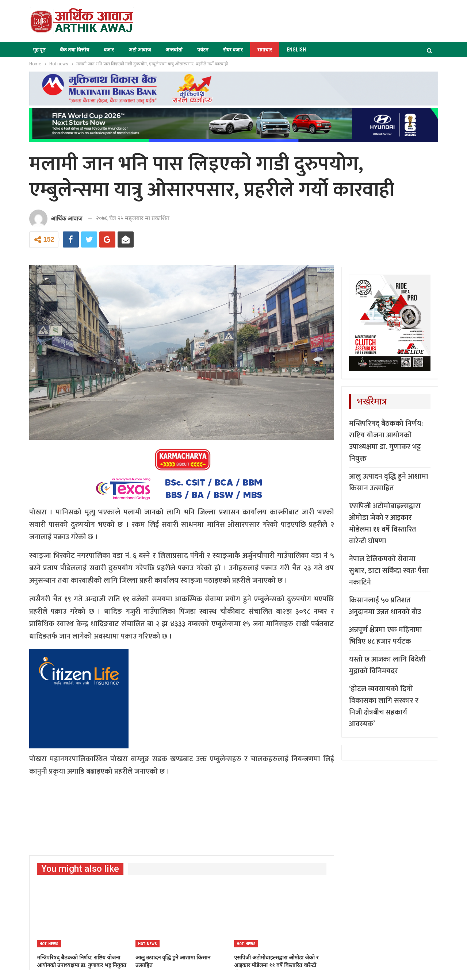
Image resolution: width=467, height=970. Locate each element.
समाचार (264, 50)
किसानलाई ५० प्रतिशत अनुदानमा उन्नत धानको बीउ (385, 606)
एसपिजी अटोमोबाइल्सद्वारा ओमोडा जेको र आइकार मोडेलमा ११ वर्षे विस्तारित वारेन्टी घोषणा (385, 523)
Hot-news (48, 944)
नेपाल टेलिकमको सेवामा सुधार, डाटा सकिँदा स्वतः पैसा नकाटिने (389, 570)
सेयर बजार (233, 50)
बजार (109, 50)
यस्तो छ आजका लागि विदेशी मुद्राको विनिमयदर (387, 665)
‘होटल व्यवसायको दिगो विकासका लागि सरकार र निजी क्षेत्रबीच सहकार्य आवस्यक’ (383, 706)
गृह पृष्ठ (39, 50)
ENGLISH (296, 50)
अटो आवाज (140, 50)
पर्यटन (202, 50)
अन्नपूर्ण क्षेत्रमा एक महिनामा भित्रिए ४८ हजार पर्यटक (385, 636)
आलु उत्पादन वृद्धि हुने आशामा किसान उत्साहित (388, 482)
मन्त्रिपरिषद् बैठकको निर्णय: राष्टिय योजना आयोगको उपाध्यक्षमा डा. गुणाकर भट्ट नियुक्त (386, 441)
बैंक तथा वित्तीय (74, 50)
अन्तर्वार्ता (174, 50)
